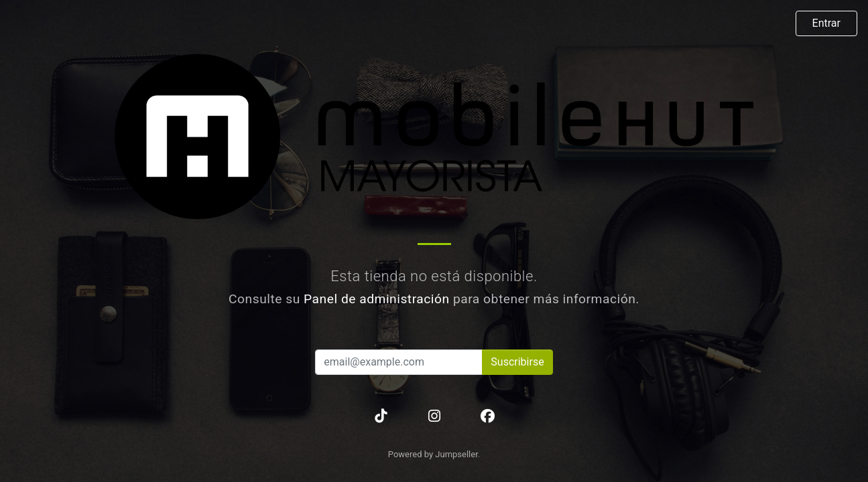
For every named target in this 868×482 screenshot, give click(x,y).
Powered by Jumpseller (433, 454)
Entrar (826, 23)
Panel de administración (377, 299)
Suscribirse (517, 361)
